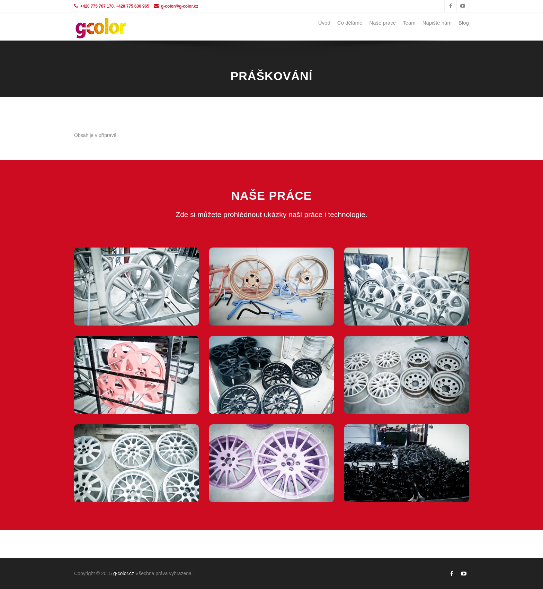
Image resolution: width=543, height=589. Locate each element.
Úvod (324, 23)
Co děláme (350, 23)
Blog (464, 23)
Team (409, 23)
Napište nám (437, 23)
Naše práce (382, 23)
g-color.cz (123, 573)
